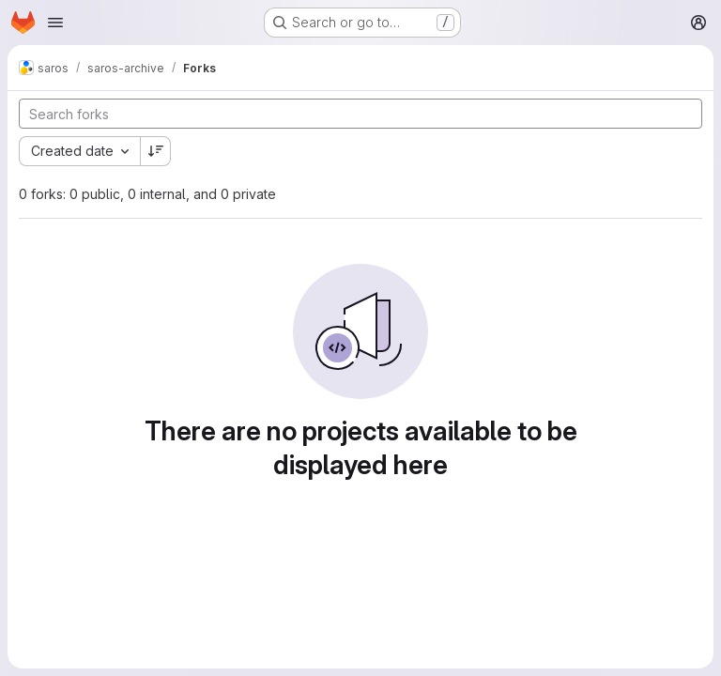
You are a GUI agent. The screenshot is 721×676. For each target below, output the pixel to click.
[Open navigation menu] (55, 23)
